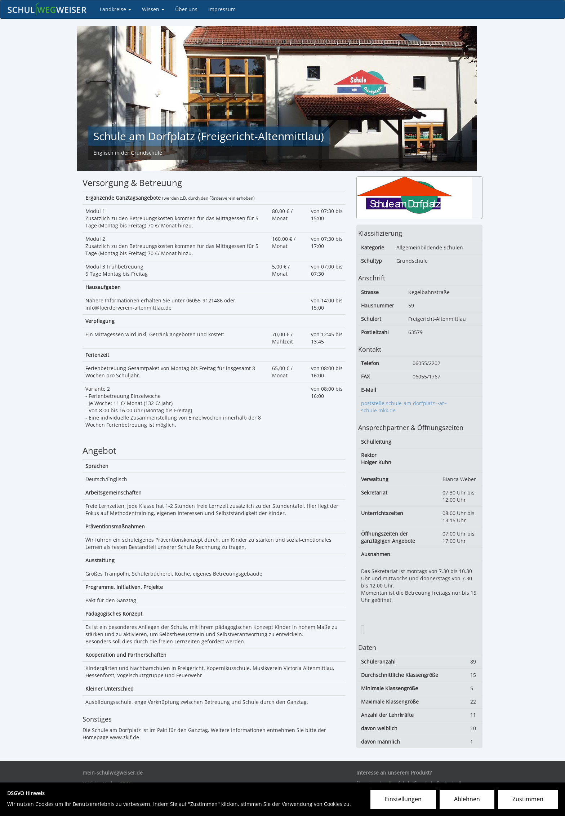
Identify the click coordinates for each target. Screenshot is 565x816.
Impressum (222, 9)
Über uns (186, 9)
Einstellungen (403, 799)
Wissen (153, 9)
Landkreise (115, 9)
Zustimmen (527, 799)
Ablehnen (467, 799)
